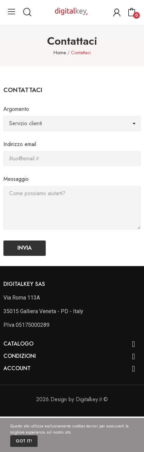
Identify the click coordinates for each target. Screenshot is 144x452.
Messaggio (16, 179)
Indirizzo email (19, 144)
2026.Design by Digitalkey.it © (72, 399)
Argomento (16, 109)
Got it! (24, 441)
